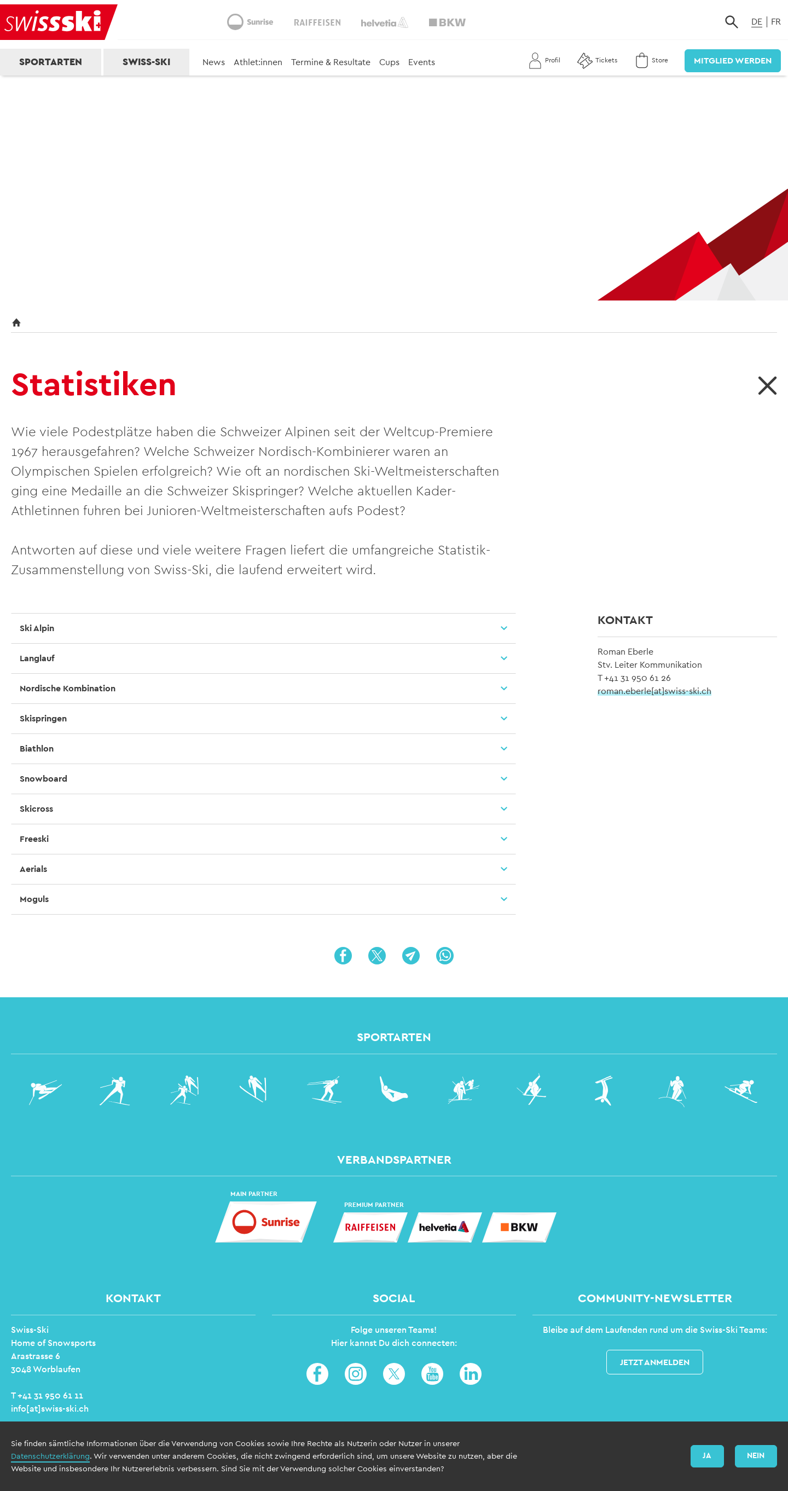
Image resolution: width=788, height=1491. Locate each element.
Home (340, 1476)
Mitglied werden (733, 60)
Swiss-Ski (146, 62)
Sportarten (50, 62)
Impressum (439, 1476)
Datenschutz (386, 1476)
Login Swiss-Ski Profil (727, 1476)
